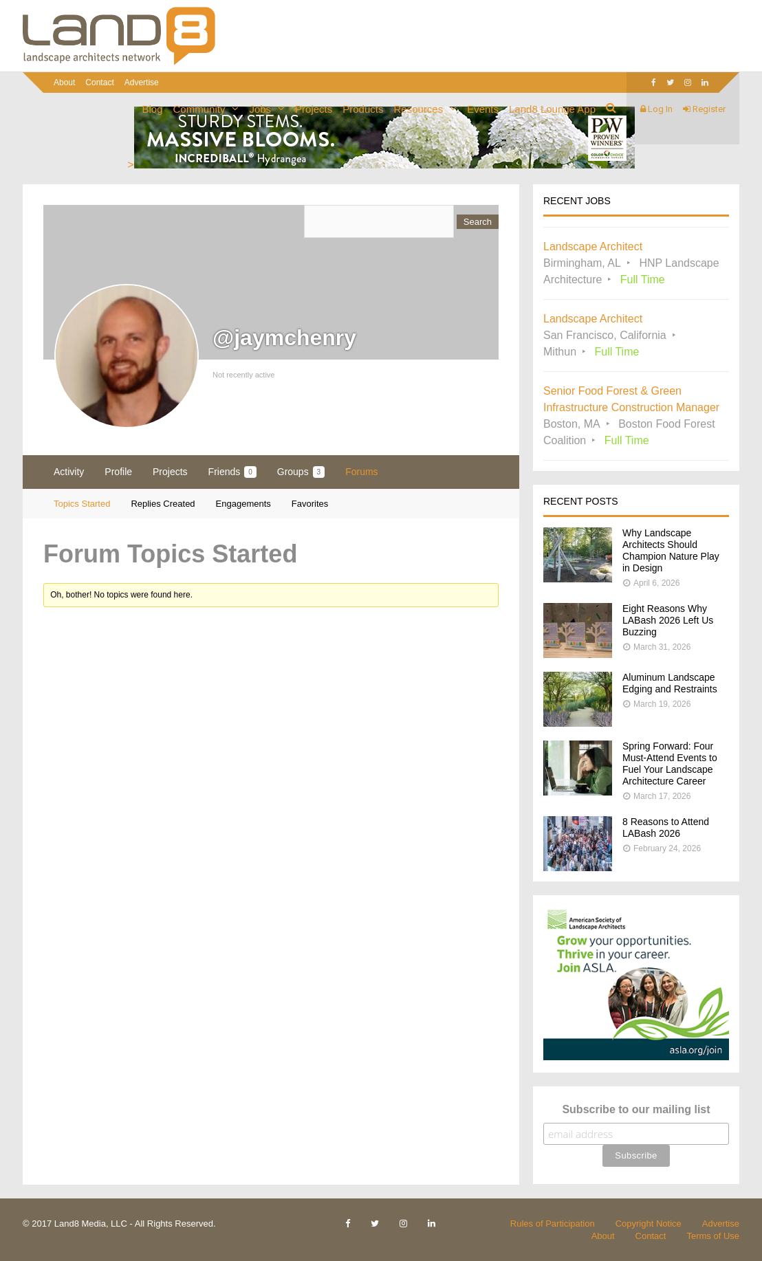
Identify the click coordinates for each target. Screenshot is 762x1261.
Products (362, 109)
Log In (656, 109)
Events (483, 109)
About (64, 82)
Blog (152, 109)
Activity (69, 471)
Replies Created (163, 503)
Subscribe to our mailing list (636, 1109)
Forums (361, 471)
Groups (301, 472)
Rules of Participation (552, 1223)
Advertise (720, 1223)
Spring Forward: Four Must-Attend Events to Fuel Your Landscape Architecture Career (669, 764)
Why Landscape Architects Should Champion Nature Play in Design (670, 550)
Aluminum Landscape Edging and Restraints (669, 683)
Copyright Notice (649, 1223)
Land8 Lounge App (552, 109)
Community (199, 109)
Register (704, 109)
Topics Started (82, 503)
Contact (99, 82)
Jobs (260, 109)
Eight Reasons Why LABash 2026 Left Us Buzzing (667, 620)
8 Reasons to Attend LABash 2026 (665, 827)
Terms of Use (712, 1236)
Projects (313, 109)
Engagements (243, 503)
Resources (418, 109)
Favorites (310, 503)
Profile (118, 471)
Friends (232, 472)
